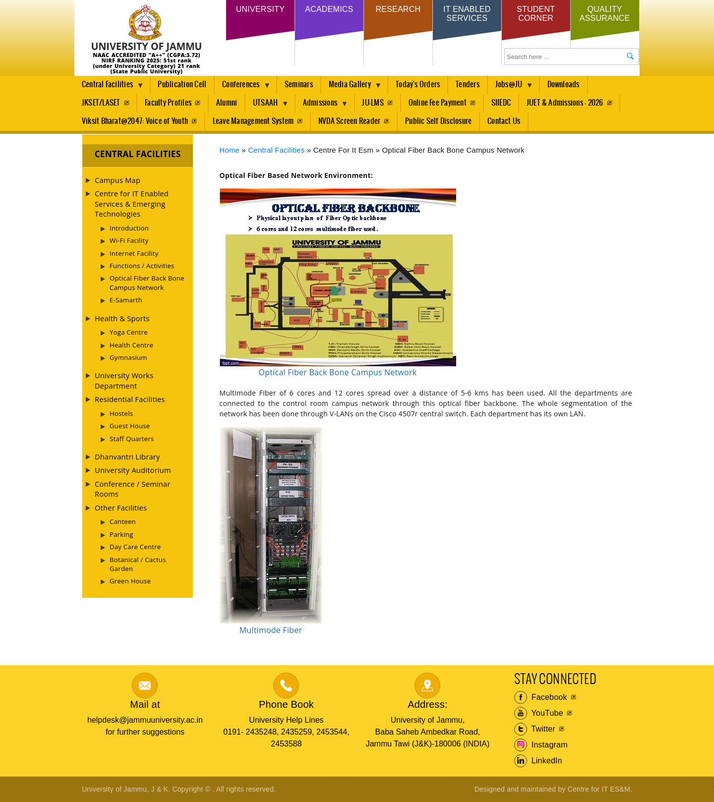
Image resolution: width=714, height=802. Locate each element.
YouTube (538, 713)
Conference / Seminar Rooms (133, 489)
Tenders (467, 84)
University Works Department (124, 380)
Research (397, 9)
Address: (428, 704)
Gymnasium (128, 357)
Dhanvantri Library (127, 456)
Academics (329, 9)
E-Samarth (126, 299)
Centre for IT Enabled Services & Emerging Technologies (132, 203)
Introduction (129, 228)
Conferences (243, 87)
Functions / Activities (142, 265)
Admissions (322, 106)
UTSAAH (267, 106)
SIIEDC (501, 103)
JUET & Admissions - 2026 (565, 103)
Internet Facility (134, 253)
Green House (130, 580)
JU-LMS (372, 103)
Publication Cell (182, 84)
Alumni (226, 103)
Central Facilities (109, 87)
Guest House (130, 425)
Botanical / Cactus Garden (138, 564)
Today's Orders (418, 84)
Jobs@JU (511, 87)
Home (230, 150)
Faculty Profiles (168, 103)
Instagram (541, 745)
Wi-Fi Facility (129, 240)
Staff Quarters (132, 438)
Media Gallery (351, 87)
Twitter (534, 729)
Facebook (540, 697)
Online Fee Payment (438, 103)
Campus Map (117, 180)
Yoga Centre (129, 332)
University (260, 9)
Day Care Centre (135, 546)
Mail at (145, 704)
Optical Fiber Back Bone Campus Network (147, 282)
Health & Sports (122, 318)
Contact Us (503, 121)
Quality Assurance (605, 13)
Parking (121, 534)
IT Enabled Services (466, 13)
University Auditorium (133, 470)
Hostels (121, 413)
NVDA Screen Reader (349, 121)
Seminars (299, 84)
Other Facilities (121, 508)
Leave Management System (253, 121)
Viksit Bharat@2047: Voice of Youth (135, 121)
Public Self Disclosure (438, 121)
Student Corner (536, 13)
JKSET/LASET (101, 103)
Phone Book (286, 704)
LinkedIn (538, 760)
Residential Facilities (130, 399)
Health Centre (131, 345)
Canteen (123, 521)
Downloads (563, 84)
